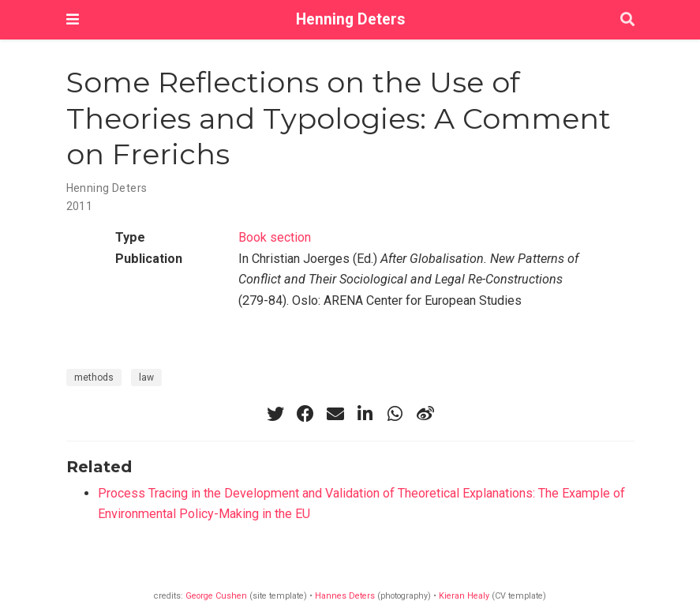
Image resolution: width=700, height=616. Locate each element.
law (146, 377)
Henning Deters (350, 19)
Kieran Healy (464, 596)
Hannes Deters (345, 596)
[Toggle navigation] (72, 19)
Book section (274, 237)
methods (94, 377)
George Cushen (216, 596)
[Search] (627, 20)
